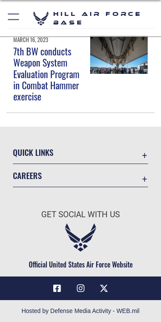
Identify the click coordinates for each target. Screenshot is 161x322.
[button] (14, 18)
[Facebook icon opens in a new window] (57, 288)
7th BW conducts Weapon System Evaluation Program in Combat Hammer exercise (46, 73)
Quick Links (33, 152)
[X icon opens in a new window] (103, 288)
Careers (27, 175)
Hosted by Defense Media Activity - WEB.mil (80, 310)
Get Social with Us (80, 214)
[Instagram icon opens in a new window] (80, 288)
